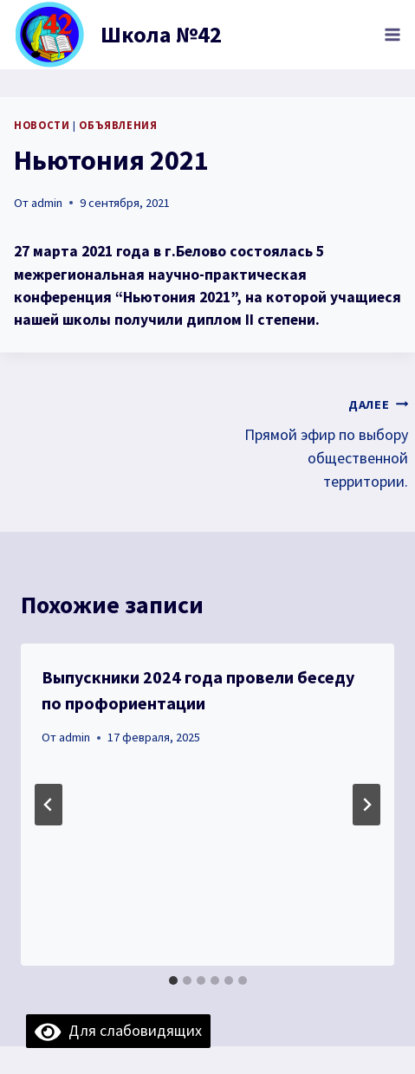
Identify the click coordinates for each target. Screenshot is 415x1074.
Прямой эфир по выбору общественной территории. (316, 441)
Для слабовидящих (118, 1030)
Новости (41, 125)
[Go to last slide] (48, 804)
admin (46, 202)
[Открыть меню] (392, 34)
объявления (118, 125)
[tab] (173, 980)
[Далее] (366, 804)
